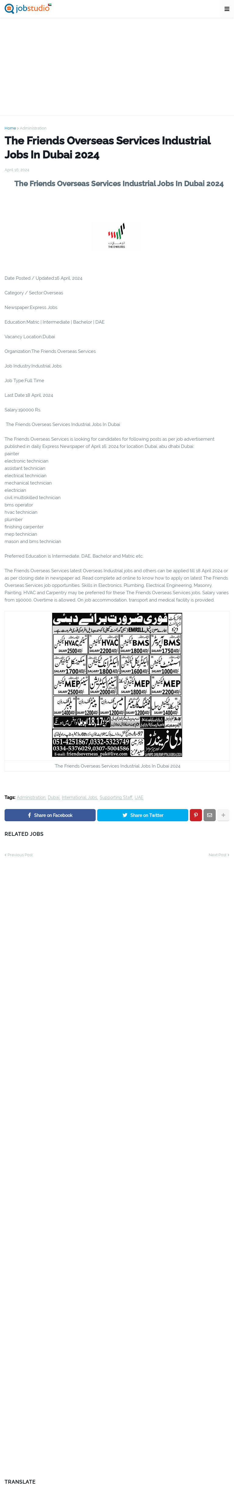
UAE (139, 797)
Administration (33, 128)
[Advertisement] (117, 66)
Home (10, 128)
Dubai (53, 797)
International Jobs (79, 797)
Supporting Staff (116, 797)
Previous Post (20, 855)
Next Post (217, 855)
